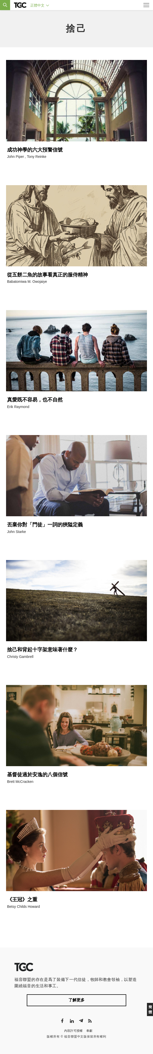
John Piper (15, 157)
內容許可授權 (73, 1031)
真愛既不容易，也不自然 (35, 399)
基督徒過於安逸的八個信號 (37, 774)
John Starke (16, 532)
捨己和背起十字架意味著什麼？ (42, 649)
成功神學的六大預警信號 (35, 150)
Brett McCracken (20, 782)
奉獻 (89, 1031)
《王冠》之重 (22, 899)
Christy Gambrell (20, 657)
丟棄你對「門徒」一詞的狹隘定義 (45, 524)
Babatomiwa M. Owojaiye (27, 281)
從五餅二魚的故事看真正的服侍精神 (47, 274)
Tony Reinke (36, 157)
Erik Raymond (18, 407)
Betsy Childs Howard (23, 907)
